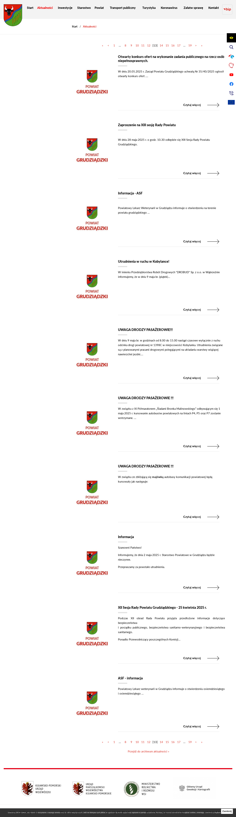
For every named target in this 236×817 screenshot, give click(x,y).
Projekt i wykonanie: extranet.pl (165, 807)
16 (173, 42)
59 (190, 42)
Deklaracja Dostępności (23, 807)
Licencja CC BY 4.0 (118, 807)
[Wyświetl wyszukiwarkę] (231, 47)
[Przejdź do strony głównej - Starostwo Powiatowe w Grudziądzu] (13, 16)
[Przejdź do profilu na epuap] (231, 56)
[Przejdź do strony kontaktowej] (231, 93)
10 (137, 42)
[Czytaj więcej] (148, 77)
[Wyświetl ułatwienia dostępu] (231, 37)
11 (143, 42)
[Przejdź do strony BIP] (227, 8)
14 (161, 42)
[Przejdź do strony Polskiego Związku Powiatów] (231, 65)
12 (148, 42)
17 (179, 42)
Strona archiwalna (70, 807)
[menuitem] (30, 7)
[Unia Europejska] (231, 102)
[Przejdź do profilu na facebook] (231, 84)
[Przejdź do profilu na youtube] (231, 74)
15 (167, 42)
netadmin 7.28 (212, 807)
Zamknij (227, 811)
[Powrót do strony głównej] (74, 23)
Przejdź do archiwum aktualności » (148, 746)
